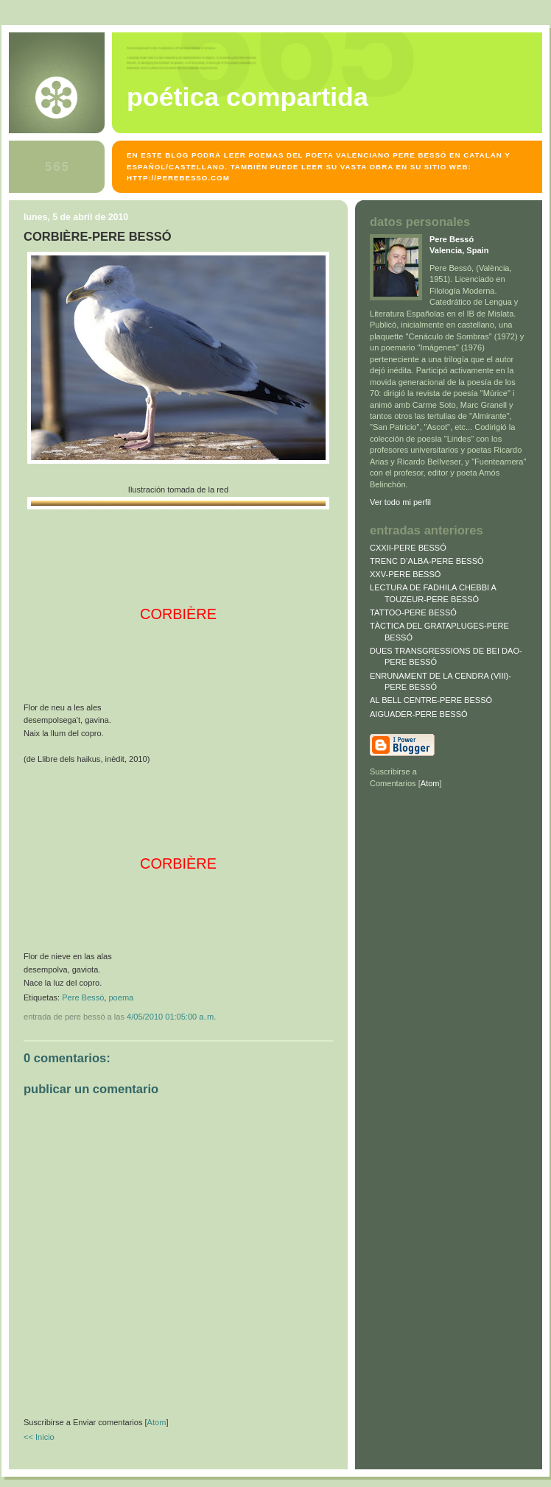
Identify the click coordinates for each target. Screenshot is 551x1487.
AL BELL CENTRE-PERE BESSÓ (431, 700)
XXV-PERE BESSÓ (405, 574)
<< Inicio (39, 1437)
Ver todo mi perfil (400, 502)
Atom (156, 1422)
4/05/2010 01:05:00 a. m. (171, 1016)
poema (120, 997)
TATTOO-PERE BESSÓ (413, 612)
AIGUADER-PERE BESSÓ (419, 714)
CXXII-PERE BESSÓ (408, 547)
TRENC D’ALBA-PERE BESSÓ (427, 561)
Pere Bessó (83, 997)
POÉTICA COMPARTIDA (247, 97)
